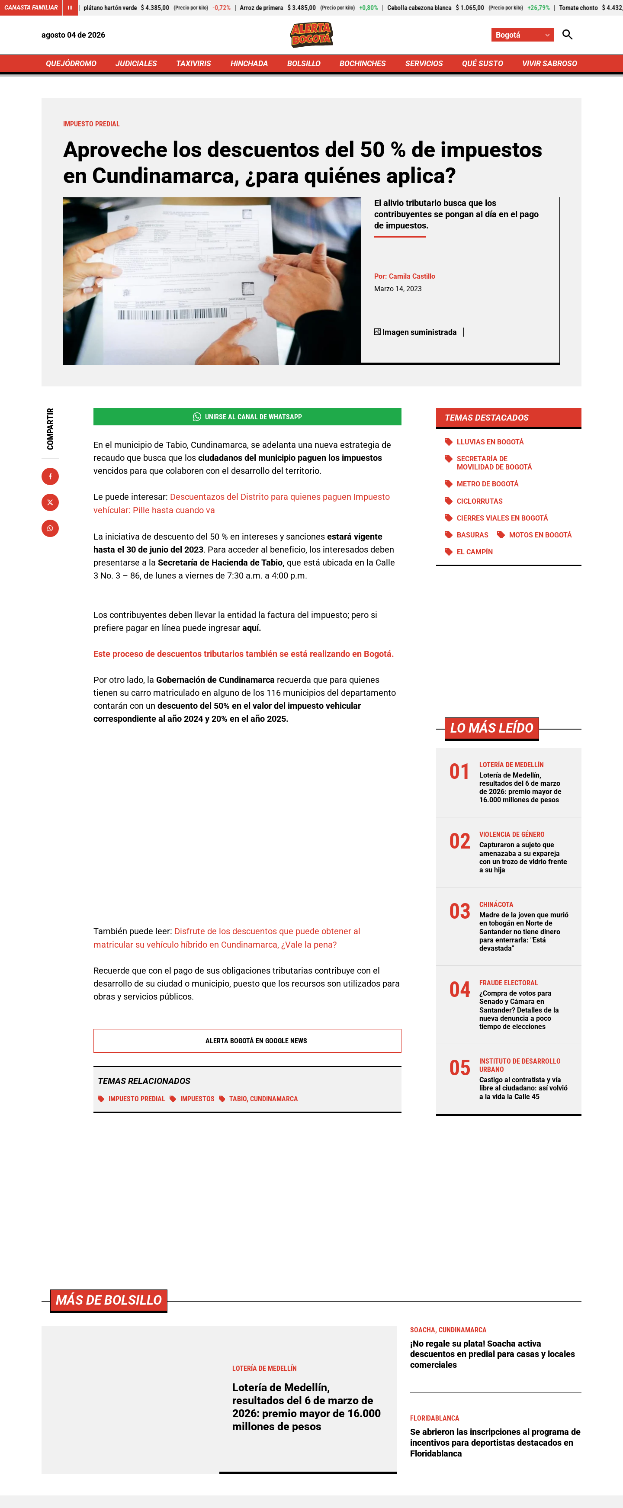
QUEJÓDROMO (71, 63)
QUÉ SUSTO (482, 63)
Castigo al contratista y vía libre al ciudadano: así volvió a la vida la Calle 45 (523, 1089)
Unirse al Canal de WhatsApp (247, 416)
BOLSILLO (304, 63)
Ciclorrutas (479, 501)
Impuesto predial (131, 1098)
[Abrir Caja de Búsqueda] (567, 35)
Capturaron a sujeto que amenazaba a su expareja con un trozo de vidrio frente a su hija (523, 858)
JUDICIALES (136, 63)
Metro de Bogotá (488, 484)
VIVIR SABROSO (549, 63)
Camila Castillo (412, 276)
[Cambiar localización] (522, 35)
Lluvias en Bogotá (490, 442)
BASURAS (472, 535)
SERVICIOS (424, 63)
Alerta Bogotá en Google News (248, 1040)
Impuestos (192, 1098)
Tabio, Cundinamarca (259, 1098)
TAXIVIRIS (193, 63)
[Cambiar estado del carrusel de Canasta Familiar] (70, 8)
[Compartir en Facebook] (50, 476)
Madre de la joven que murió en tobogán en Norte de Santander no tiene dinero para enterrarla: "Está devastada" (523, 932)
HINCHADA (249, 63)
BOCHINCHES (363, 63)
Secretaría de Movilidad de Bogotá (494, 463)
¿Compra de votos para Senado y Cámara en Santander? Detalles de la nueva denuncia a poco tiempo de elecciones (519, 1011)
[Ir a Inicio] (312, 35)
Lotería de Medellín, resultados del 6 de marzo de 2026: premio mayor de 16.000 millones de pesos (520, 788)
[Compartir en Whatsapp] (50, 528)
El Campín (475, 552)
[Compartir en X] (50, 502)
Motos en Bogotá (540, 535)
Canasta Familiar (31, 7)
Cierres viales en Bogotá (502, 518)
